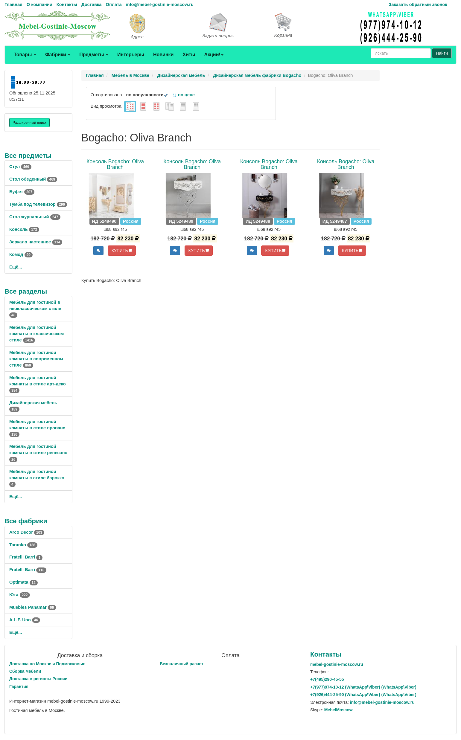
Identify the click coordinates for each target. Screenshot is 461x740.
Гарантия (18, 686)
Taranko (23, 544)
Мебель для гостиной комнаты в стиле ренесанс (38, 452)
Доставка (91, 4)
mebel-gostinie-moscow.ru (336, 664)
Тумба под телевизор (38, 204)
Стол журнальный (34, 216)
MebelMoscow (338, 709)
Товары (25, 54)
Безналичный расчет (181, 663)
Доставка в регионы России (38, 678)
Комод (21, 254)
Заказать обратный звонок (418, 4)
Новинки (163, 54)
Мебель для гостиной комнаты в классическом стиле (36, 333)
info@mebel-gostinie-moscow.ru (160, 4)
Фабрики (57, 54)
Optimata (23, 582)
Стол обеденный (33, 179)
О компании (39, 4)
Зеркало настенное (35, 241)
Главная (13, 4)
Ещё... (15, 267)
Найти (442, 53)
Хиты (188, 54)
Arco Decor (26, 532)
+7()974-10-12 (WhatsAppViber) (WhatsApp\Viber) (363, 687)
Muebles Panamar (32, 607)
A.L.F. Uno (24, 619)
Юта (19, 594)
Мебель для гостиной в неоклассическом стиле (35, 308)
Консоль (24, 229)
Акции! (213, 54)
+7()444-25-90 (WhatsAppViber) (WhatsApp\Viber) (363, 694)
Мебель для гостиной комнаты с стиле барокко (36, 477)
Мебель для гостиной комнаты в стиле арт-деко (37, 384)
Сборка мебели (25, 671)
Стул (20, 166)
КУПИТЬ (122, 250)
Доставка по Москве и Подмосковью (47, 663)
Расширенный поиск (29, 122)
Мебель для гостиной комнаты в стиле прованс (37, 428)
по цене (183, 94)
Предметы (93, 54)
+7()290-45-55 (327, 679)
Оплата (113, 4)
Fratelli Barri (25, 557)
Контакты (67, 4)
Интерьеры (130, 54)
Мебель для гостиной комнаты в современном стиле (36, 358)
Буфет (21, 191)
